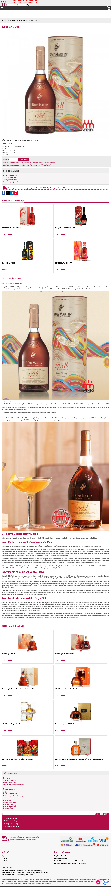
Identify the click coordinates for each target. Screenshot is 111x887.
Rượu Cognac (22, 20)
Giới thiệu (4, 861)
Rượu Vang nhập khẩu (9, 806)
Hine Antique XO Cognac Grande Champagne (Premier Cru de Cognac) (79, 759)
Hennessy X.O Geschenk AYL (65, 654)
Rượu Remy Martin (11, 27)
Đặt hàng (23, 159)
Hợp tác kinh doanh (7, 856)
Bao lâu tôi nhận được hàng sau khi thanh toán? (68, 861)
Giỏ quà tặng (20, 872)
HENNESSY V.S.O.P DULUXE (11, 228)
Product (14, 20)
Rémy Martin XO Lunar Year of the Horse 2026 (17, 759)
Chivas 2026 (30, 872)
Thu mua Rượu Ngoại (34, 870)
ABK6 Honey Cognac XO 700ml (12, 724)
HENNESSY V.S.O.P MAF (63, 263)
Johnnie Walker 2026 (41, 872)
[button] (3, 193)
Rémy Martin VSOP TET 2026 (65, 228)
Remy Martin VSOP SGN (10, 263)
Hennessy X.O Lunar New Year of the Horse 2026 (18, 689)
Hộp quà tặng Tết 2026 (8, 872)
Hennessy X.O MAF (8, 654)
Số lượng (10, 159)
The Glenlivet (20, 874)
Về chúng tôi (5, 858)
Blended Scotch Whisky (10, 802)
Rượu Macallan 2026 (8, 874)
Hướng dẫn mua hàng (60, 858)
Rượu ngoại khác (8, 808)
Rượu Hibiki (29, 874)
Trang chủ (5, 20)
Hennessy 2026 (21, 870)
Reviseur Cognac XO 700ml (64, 724)
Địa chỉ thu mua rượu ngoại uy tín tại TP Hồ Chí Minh (70, 863)
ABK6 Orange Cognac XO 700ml (66, 689)
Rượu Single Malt (8, 804)
